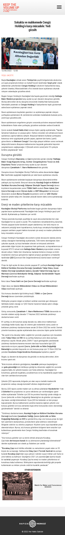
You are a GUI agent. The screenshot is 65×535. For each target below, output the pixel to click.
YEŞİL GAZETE (7, 75)
